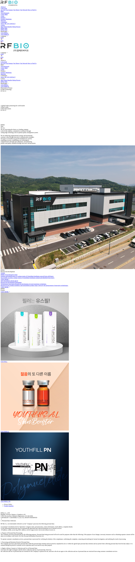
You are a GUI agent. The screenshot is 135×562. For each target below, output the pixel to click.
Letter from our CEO (4, 9)
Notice (2, 23)
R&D (2, 11)
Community (4, 22)
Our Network (23, 10)
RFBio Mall (4, 28)
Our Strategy (9, 10)
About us (3, 7)
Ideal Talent (4, 26)
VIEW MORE (5, 292)
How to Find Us (32, 10)
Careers (3, 25)
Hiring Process (16, 26)
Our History (16, 10)
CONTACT (12, 23)
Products (3, 17)
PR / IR (7, 23)
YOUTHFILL (4, 33)
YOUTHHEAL (5, 34)
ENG (67, 41)
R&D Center (4, 15)
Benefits (9, 26)
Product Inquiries (9, 506)
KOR (67, 38)
